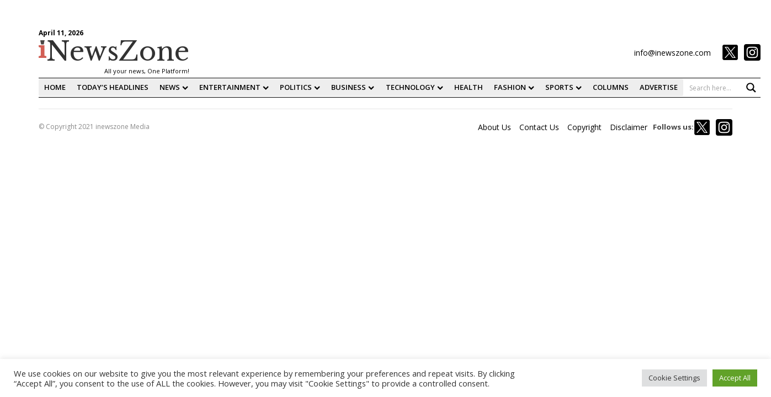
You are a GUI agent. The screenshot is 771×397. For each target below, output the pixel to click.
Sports (563, 87)
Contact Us (539, 127)
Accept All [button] (735, 378)
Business (352, 87)
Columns (611, 87)
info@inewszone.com (672, 52)
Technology (414, 87)
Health (468, 87)
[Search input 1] (722, 88)
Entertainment (234, 87)
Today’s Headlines (112, 87)
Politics (300, 87)
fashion (514, 87)
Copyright (584, 127)
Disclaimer (628, 127)
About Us (494, 127)
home (55, 87)
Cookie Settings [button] (674, 378)
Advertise (659, 87)
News (173, 87)
